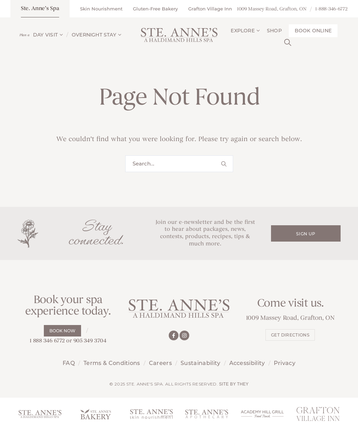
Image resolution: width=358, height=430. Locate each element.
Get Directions (290, 335)
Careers (160, 363)
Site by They (233, 384)
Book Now (62, 330)
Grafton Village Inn (210, 8)
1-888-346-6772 (331, 9)
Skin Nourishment (101, 8)
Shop (274, 31)
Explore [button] (245, 31)
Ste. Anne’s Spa (40, 8)
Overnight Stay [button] (96, 35)
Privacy (284, 363)
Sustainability (200, 363)
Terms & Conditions (111, 363)
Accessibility (247, 363)
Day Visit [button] (48, 35)
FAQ (69, 363)
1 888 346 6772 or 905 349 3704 (68, 341)
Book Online (313, 30)
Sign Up (305, 233)
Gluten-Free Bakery (155, 8)
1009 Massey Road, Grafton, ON (272, 9)
